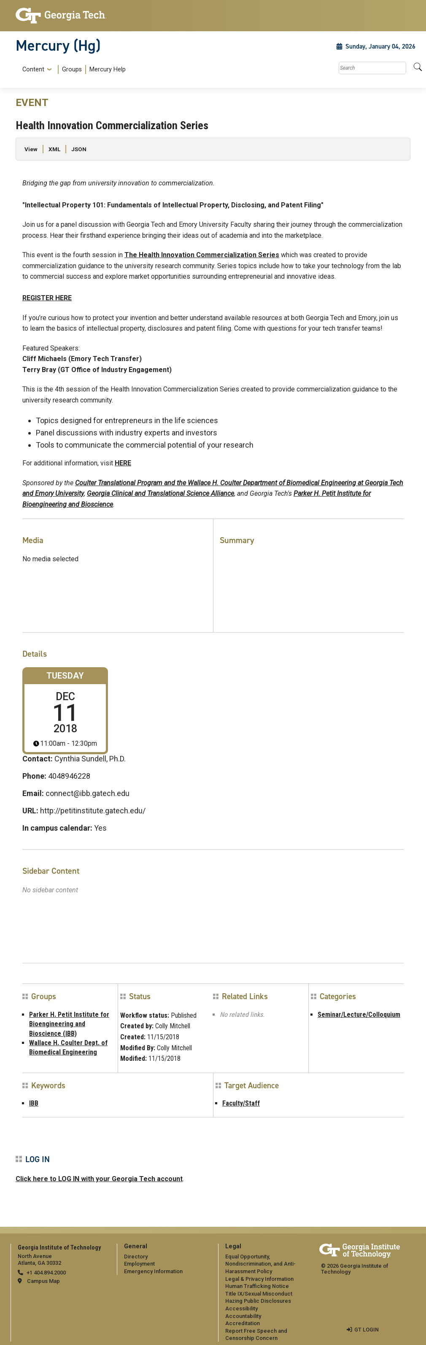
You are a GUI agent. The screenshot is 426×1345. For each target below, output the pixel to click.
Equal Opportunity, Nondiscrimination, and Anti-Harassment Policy (260, 1263)
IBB (33, 1103)
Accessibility (241, 1308)
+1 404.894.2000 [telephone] (46, 1272)
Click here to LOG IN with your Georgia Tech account (99, 1179)
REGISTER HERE (47, 298)
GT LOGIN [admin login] (366, 1329)
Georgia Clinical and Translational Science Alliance (160, 493)
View (31, 149)
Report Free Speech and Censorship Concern (256, 1335)
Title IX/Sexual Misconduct (258, 1294)
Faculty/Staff (241, 1103)
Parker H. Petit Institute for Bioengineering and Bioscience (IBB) (69, 1024)
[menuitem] (72, 69)
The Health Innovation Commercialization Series (201, 255)
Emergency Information (153, 1271)
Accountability (243, 1316)
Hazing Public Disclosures (258, 1301)
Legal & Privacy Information (259, 1279)
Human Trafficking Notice (257, 1286)
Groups (72, 69)
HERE (123, 463)
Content (33, 69)
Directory (136, 1256)
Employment (139, 1264)
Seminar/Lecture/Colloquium (359, 1015)
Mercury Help (107, 69)
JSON (78, 149)
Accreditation (242, 1323)
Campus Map (43, 1281)
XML (54, 149)
